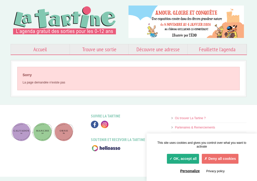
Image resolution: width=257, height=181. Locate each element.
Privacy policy (215, 171)
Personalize (190, 171)
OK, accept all (183, 159)
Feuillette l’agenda (217, 49)
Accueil (40, 49)
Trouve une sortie (99, 49)
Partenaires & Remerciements (195, 127)
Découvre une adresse (158, 49)
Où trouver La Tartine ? (190, 118)
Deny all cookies (220, 159)
